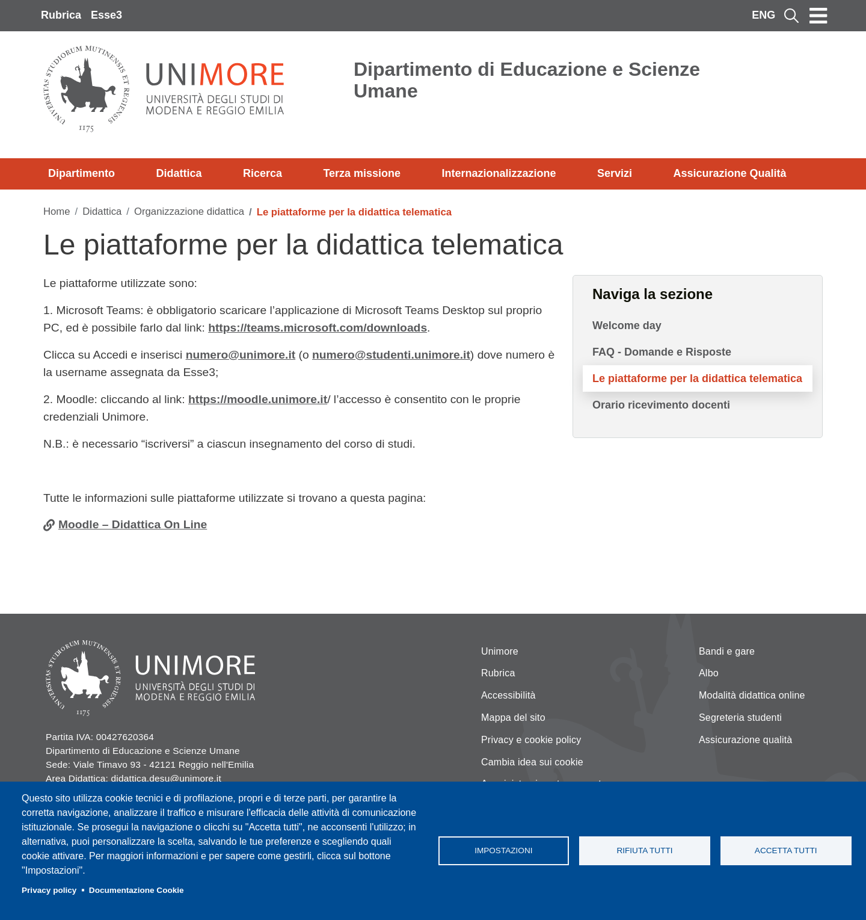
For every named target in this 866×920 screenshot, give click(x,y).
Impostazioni (503, 850)
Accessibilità (508, 695)
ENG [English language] (763, 15)
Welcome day (627, 326)
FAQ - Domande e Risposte (661, 352)
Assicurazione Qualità (729, 173)
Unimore (499, 651)
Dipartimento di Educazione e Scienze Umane (527, 80)
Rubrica (61, 15)
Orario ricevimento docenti (661, 405)
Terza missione (362, 173)
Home (56, 211)
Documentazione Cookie (136, 890)
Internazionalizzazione (499, 173)
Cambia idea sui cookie (532, 762)
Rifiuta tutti (644, 850)
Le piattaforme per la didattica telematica (697, 378)
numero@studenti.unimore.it (391, 354)
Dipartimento (81, 173)
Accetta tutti (786, 850)
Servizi (614, 173)
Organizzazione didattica (189, 211)
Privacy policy (49, 890)
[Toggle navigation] (818, 15)
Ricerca (262, 173)
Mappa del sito (513, 717)
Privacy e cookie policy (531, 740)
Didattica (178, 173)
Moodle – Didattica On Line (132, 524)
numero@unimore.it (241, 354)
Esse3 (106, 15)
